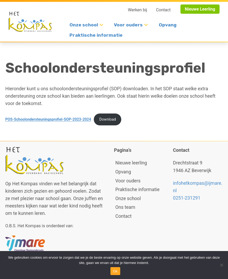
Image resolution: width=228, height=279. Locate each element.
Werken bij (137, 9)
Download (107, 119)
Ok (115, 271)
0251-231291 (187, 198)
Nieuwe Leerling (200, 9)
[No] (221, 265)
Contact (163, 9)
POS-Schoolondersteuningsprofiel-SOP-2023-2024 (48, 119)
